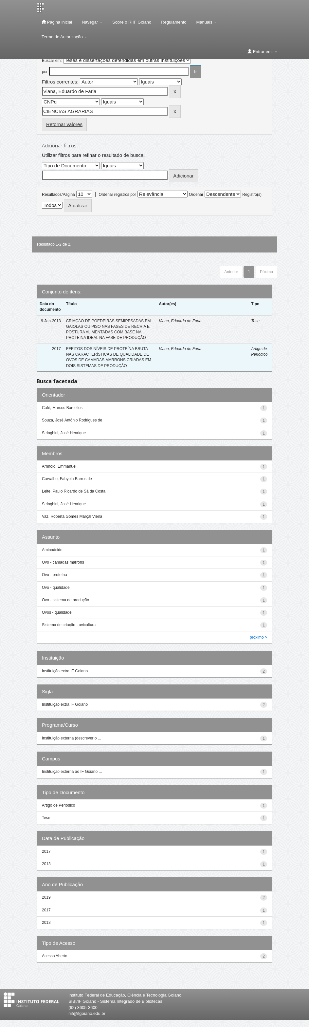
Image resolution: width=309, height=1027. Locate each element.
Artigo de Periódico (58, 805)
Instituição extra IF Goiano (65, 671)
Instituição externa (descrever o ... (71, 738)
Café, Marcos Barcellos (62, 407)
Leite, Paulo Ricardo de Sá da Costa (73, 491)
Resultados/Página (58, 194)
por (44, 71)
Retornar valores (64, 124)
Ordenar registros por (117, 194)
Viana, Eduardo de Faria (180, 321)
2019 (46, 897)
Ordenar (196, 194)
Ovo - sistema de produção (65, 600)
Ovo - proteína (54, 574)
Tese (255, 321)
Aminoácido (52, 550)
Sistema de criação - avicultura (69, 625)
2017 (46, 851)
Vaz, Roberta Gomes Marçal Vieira (72, 516)
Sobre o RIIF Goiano (131, 22)
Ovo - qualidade (56, 587)
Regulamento (173, 22)
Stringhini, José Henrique (64, 433)
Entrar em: (262, 51)
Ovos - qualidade (57, 612)
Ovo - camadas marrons (63, 562)
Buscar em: (52, 60)
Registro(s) (252, 194)
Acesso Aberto (54, 956)
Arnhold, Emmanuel (59, 466)
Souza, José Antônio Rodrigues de (72, 420)
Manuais (206, 22)
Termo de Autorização (64, 36)
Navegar (92, 22)
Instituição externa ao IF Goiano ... (72, 771)
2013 (46, 864)
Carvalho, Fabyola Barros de (67, 478)
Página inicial (57, 22)
